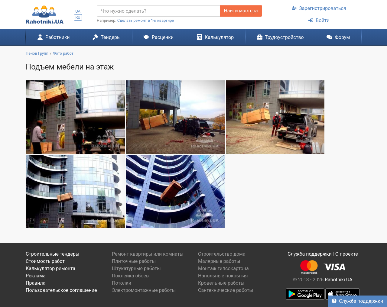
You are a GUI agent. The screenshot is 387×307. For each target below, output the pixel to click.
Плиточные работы (134, 261)
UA (77, 11)
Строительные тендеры (52, 254)
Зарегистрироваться (319, 8)
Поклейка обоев (130, 276)
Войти (318, 20)
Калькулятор (215, 37)
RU (77, 17)
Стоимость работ (45, 261)
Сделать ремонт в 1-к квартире (145, 20)
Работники (53, 37)
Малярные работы (219, 261)
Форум (338, 37)
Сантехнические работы (225, 290)
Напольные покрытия (223, 276)
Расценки (159, 37)
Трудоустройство (280, 37)
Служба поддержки (357, 301)
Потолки (121, 283)
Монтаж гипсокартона (223, 268)
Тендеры (107, 37)
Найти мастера (241, 11)
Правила (35, 283)
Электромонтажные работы (144, 290)
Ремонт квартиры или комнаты (148, 254)
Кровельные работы (221, 283)
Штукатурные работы (136, 268)
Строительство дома (222, 254)
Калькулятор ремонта (50, 268)
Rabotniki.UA (339, 280)
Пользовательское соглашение (61, 290)
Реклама (36, 276)
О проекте (346, 254)
